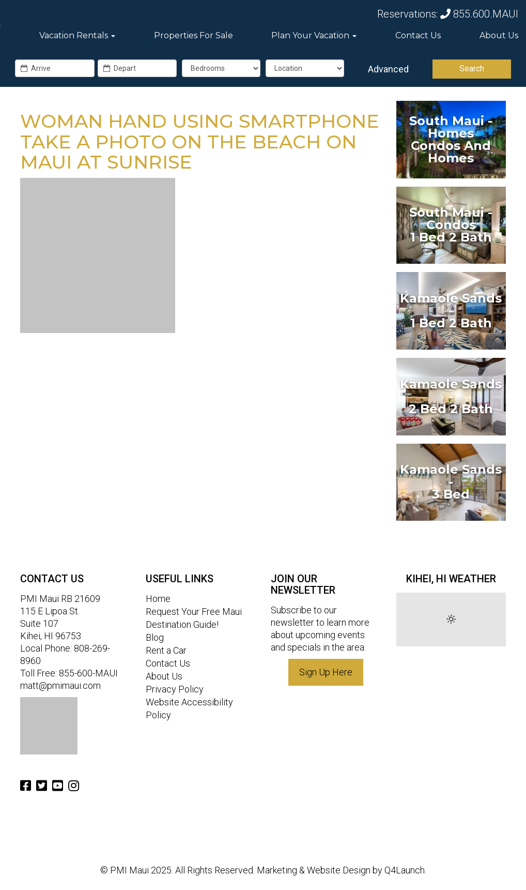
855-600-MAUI (88, 673)
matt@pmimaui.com (60, 685)
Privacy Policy (175, 689)
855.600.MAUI (479, 14)
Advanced (388, 69)
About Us (498, 35)
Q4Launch (404, 870)
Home (158, 598)
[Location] (305, 68)
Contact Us (418, 35)
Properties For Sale (193, 35)
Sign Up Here (325, 672)
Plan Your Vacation (314, 35)
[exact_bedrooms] (221, 68)
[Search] (471, 69)
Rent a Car (166, 650)
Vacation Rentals (77, 35)
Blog (155, 637)
